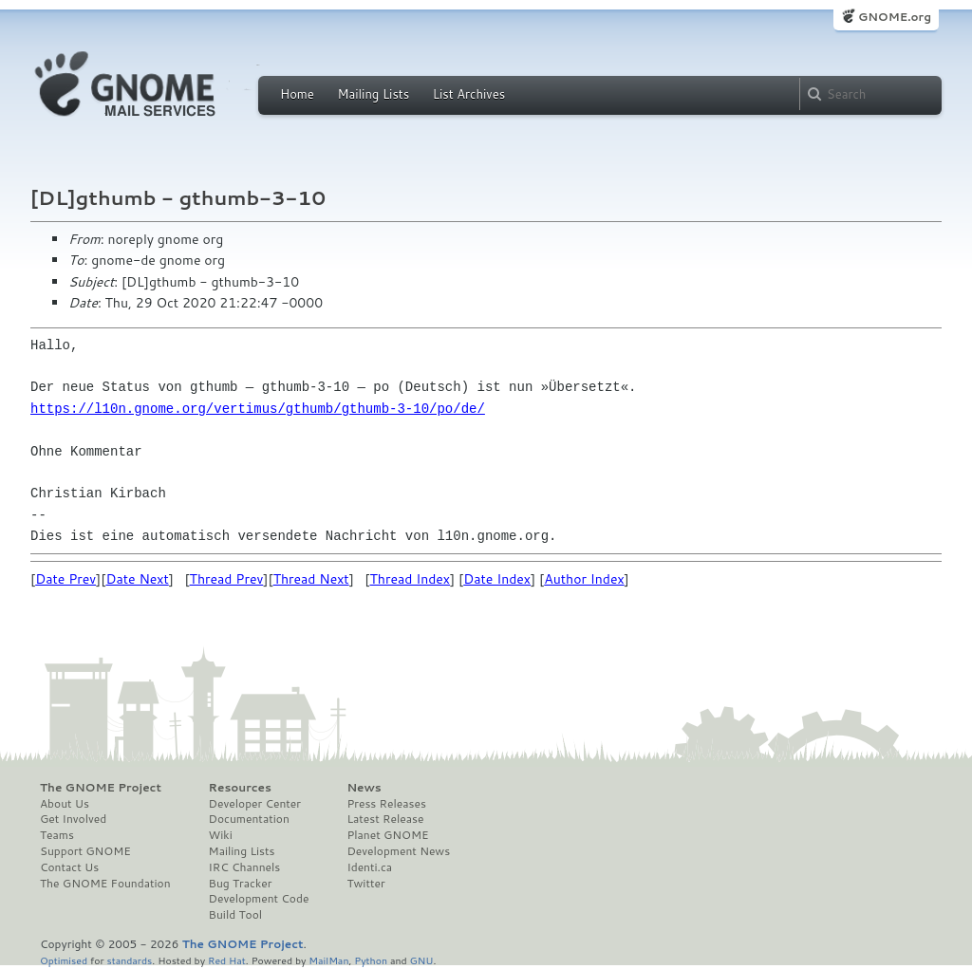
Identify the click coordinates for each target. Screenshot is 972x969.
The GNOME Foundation (105, 883)
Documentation (249, 819)
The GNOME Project (100, 787)
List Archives (469, 93)
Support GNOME (85, 851)
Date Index (497, 578)
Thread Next (311, 578)
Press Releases (385, 803)
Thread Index (410, 578)
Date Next (136, 578)
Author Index (584, 578)
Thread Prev (227, 578)
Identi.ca (369, 867)
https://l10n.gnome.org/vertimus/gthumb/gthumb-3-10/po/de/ (257, 409)
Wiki (221, 835)
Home (297, 93)
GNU (422, 960)
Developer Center (255, 803)
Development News (398, 851)
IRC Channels (245, 867)
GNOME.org (894, 17)
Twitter (365, 883)
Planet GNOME (387, 835)
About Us (64, 803)
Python (370, 960)
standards (129, 960)
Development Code (259, 898)
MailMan (328, 960)
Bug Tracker (240, 883)
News (363, 787)
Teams (57, 835)
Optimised (63, 960)
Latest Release (384, 819)
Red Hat (227, 960)
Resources (240, 787)
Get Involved (73, 819)
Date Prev (65, 578)
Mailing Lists (373, 93)
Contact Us (69, 867)
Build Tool (235, 914)
